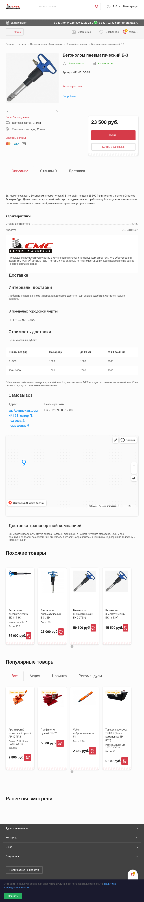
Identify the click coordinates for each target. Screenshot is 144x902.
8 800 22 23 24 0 (83, 22)
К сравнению (106, 63)
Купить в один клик (113, 146)
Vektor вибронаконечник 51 (83, 733)
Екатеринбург (19, 22)
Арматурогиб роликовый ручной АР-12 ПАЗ (20, 733)
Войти (116, 6)
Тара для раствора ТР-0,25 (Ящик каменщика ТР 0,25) (116, 735)
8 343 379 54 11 (63, 22)
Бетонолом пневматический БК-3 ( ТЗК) (19, 614)
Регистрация (130, 6)
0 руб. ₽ (130, 32)
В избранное (76, 63)
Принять (13, 896)
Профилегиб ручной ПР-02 (49, 731)
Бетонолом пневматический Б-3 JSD (51, 614)
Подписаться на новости (24, 869)
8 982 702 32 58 (108, 22)
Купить (113, 135)
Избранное (112, 31)
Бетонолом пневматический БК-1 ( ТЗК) (115, 614)
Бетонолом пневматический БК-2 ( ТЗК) (83, 614)
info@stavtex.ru (128, 22)
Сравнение (84, 31)
